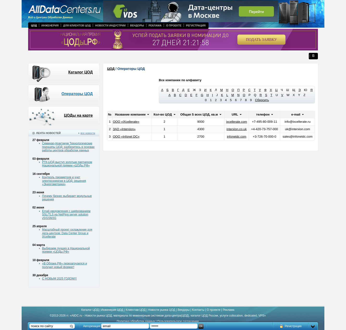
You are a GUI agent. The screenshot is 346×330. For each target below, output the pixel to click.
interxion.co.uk (237, 129)
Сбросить (262, 100)
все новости (87, 133)
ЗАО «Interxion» (124, 129)
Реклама (154, 25)
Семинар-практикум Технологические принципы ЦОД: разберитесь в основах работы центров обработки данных (68, 147)
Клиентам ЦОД (136, 310)
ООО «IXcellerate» (126, 121)
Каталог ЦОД (80, 72)
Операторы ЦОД (77, 94)
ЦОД (34, 25)
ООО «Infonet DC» (126, 136)
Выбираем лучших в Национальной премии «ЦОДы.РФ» (66, 250)
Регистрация (195, 25)
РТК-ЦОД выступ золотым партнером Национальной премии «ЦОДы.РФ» (67, 163)
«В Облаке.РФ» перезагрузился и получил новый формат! (64, 265)
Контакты (198, 310)
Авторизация (91, 326)
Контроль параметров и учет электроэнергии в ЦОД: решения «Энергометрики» (64, 181)
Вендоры (137, 25)
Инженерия (50, 25)
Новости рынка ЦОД (161, 310)
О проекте (173, 25)
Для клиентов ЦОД (77, 25)
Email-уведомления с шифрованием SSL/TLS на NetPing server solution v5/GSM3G (66, 214)
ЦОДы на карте (78, 115)
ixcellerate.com (236, 121)
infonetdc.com (236, 136)
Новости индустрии (110, 25)
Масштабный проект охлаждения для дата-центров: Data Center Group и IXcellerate (67, 233)
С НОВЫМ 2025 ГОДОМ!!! (59, 278)
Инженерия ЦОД (112, 310)
